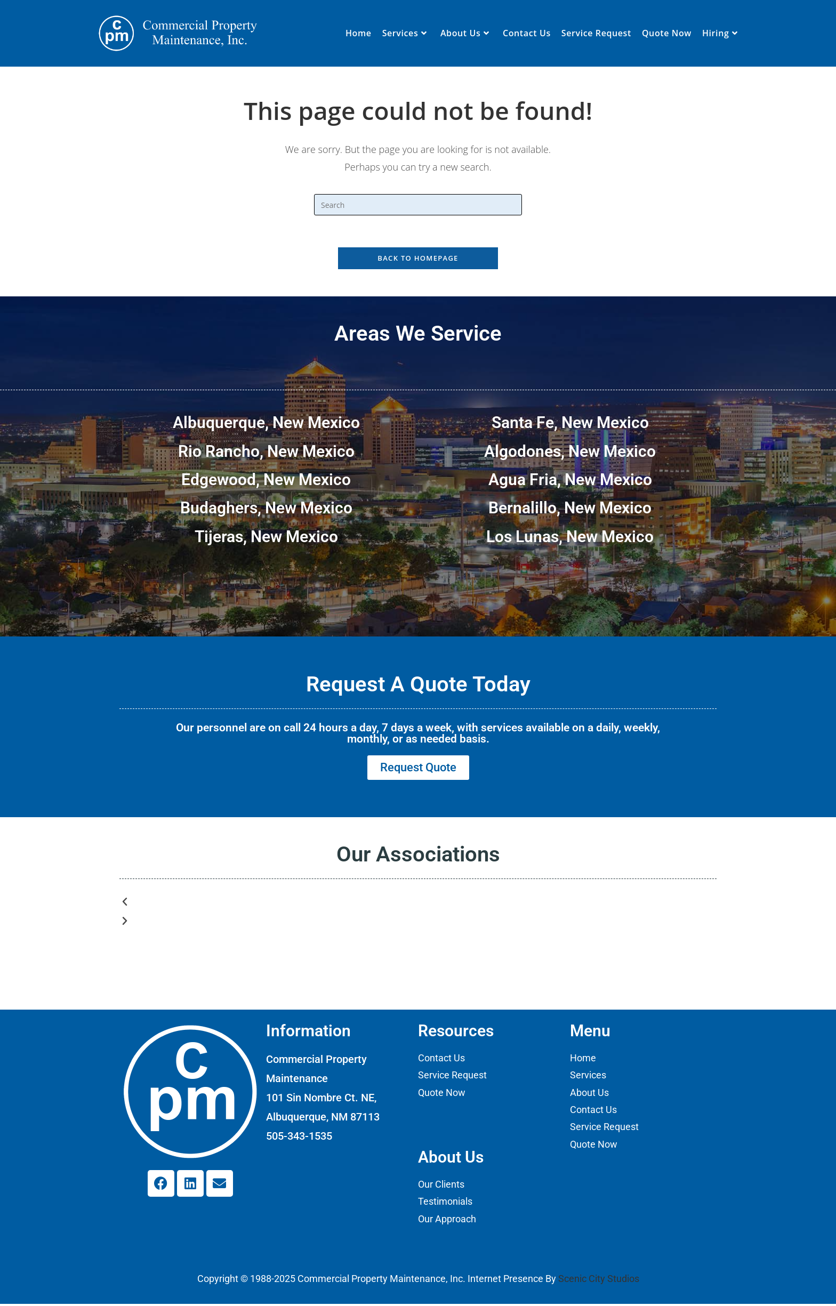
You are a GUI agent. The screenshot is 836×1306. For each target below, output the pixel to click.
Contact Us (441, 1060)
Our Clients (441, 1186)
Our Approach (447, 1221)
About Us (589, 1094)
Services (588, 1077)
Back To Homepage (417, 258)
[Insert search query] (418, 204)
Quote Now (441, 1094)
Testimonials (445, 1204)
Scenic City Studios (598, 1281)
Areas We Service (418, 333)
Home (583, 1060)
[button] (418, 904)
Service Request (452, 1077)
